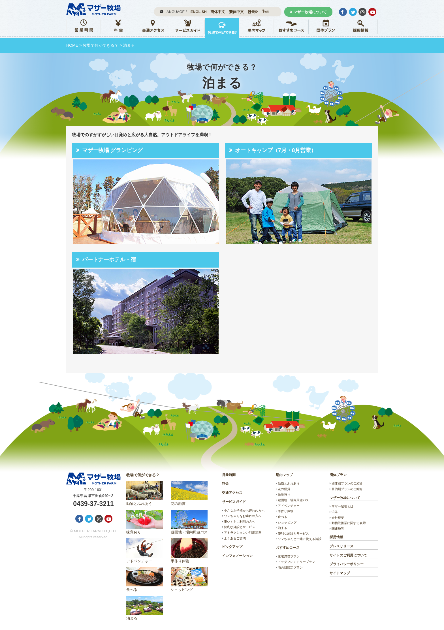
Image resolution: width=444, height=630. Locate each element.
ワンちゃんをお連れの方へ (242, 516)
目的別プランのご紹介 (347, 489)
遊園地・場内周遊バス (189, 522)
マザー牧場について (310, 12)
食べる (144, 579)
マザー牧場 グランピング (112, 150)
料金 (225, 483)
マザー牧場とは (342, 506)
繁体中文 (236, 12)
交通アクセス (232, 492)
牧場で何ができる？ (100, 45)
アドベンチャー (144, 550)
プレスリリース (341, 546)
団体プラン (338, 475)
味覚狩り (144, 522)
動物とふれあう (144, 493)
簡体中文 (217, 12)
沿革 (335, 512)
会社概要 (338, 517)
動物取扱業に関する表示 (349, 523)
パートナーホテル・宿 (109, 259)
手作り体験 (189, 550)
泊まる (144, 608)
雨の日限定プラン (290, 567)
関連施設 (338, 528)
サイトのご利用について (348, 555)
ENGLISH (199, 12)
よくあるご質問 (235, 538)
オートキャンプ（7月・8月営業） (275, 150)
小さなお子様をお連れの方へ (244, 510)
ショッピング (189, 579)
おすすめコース (288, 547)
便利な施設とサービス (239, 527)
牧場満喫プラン (289, 556)
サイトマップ (340, 573)
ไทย (265, 12)
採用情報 (336, 537)
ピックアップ (232, 546)
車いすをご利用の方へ (239, 521)
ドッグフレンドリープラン (296, 561)
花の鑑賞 (189, 493)
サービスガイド (234, 501)
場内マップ (284, 475)
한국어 (253, 12)
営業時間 (229, 475)
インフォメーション (237, 556)
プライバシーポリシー (347, 564)
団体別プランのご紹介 (347, 483)
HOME (72, 45)
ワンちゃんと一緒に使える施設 (299, 539)
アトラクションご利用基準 (242, 532)
